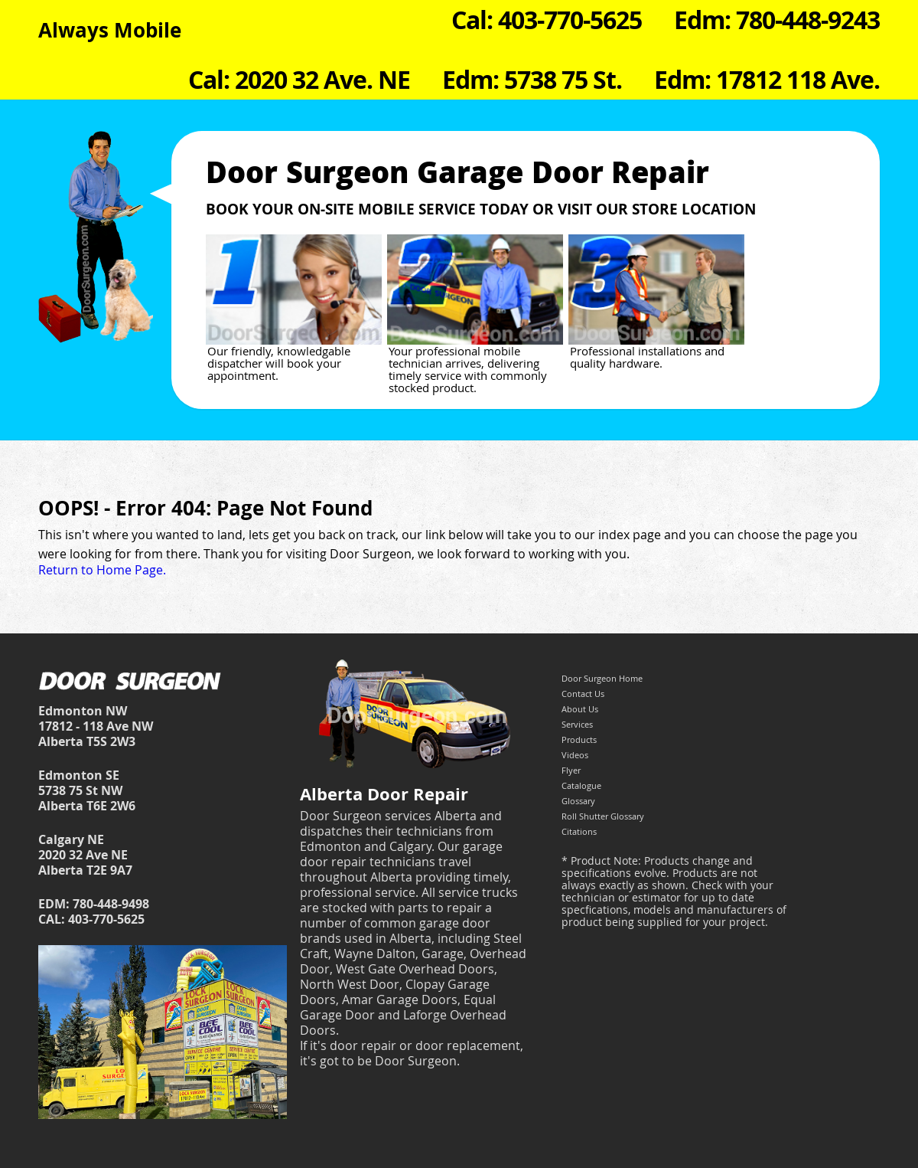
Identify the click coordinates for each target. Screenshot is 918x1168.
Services (577, 724)
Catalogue (581, 785)
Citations (579, 831)
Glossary (578, 800)
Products (579, 739)
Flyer (571, 770)
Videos (575, 755)
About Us (580, 709)
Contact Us (583, 693)
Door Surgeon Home (602, 678)
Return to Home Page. (102, 569)
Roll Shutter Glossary (603, 816)
